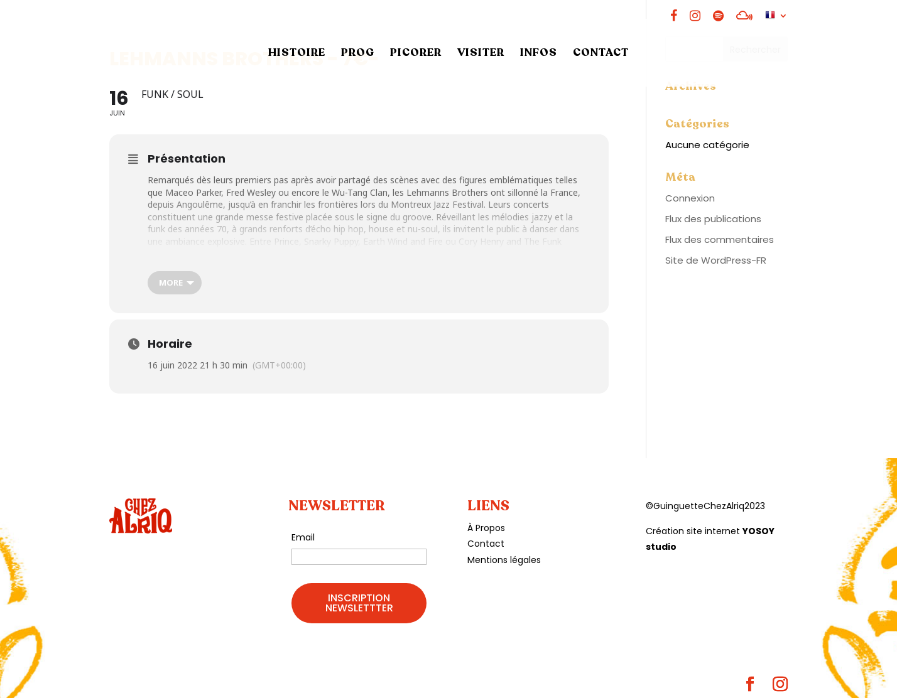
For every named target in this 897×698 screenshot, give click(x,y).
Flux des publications (713, 218)
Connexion (690, 198)
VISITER (480, 54)
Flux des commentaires (719, 239)
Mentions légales (504, 560)
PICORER (416, 54)
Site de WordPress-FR (715, 260)
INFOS (538, 54)
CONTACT (601, 54)
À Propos (486, 528)
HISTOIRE (296, 54)
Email (303, 537)
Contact (485, 543)
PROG (357, 54)
